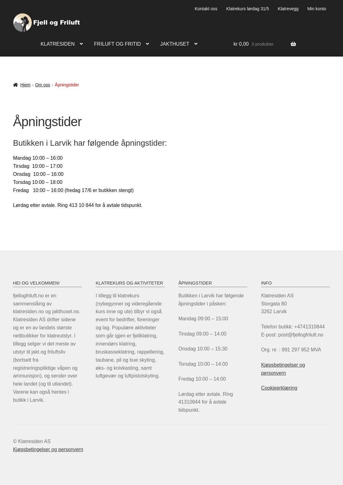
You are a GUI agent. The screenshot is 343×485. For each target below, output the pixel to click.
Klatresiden (58, 44)
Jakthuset (174, 44)
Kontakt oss (206, 8)
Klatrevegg (288, 8)
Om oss (42, 84)
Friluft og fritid (117, 44)
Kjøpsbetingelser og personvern (48, 449)
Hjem (25, 84)
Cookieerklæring (279, 388)
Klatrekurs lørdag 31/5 (247, 8)
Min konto (316, 8)
